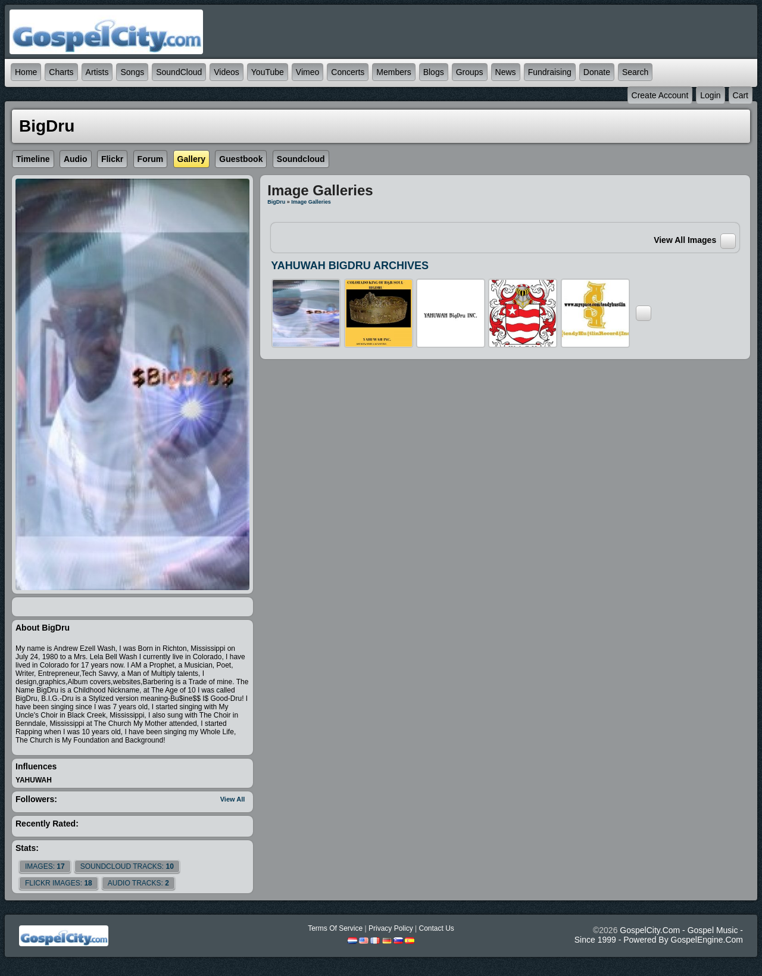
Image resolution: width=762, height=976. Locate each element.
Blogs (433, 72)
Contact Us (436, 928)
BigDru (276, 202)
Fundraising (550, 72)
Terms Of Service (335, 928)
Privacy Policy (390, 928)
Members (393, 72)
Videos (226, 72)
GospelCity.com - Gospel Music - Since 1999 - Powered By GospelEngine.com (658, 934)
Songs (132, 72)
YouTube (267, 72)
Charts (61, 72)
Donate (596, 72)
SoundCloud (179, 72)
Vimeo (307, 72)
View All (232, 799)
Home (26, 72)
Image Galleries (311, 202)
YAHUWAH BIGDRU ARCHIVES (350, 266)
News (505, 72)
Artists (97, 72)
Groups (469, 72)
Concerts (347, 72)
